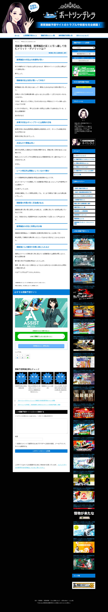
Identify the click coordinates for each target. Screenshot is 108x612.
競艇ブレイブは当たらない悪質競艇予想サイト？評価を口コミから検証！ (83, 472)
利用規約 (40, 600)
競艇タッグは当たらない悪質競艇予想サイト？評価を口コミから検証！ (83, 539)
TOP (36, 600)
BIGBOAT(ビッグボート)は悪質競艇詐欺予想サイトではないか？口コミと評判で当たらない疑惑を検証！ (83, 438)
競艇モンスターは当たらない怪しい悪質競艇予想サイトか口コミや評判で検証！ (83, 506)
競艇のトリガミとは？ (82, 167)
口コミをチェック (84, 60)
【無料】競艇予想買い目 (81, 188)
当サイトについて (82, 35)
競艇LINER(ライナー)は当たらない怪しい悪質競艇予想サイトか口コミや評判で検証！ (84, 287)
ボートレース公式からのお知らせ (83, 196)
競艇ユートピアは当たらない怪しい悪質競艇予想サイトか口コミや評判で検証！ (83, 371)
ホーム (17, 35)
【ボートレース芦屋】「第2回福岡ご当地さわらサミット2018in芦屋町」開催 (37, 405)
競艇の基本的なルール (82, 163)
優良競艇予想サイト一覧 (83, 53)
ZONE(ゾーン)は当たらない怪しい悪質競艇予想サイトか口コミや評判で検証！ (84, 522)
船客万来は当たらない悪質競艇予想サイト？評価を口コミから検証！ (83, 489)
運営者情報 (46, 600)
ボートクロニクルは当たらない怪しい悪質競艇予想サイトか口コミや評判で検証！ (83, 253)
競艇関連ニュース (79, 218)
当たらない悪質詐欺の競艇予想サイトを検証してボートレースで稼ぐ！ (54, 602)
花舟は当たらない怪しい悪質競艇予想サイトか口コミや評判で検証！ (83, 556)
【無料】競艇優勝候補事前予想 (82, 192)
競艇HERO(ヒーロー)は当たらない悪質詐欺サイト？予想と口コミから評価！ (84, 320)
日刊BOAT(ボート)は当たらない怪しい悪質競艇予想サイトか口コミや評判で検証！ (84, 354)
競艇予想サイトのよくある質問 (84, 170)
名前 (16, 436)
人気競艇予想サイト (30, 35)
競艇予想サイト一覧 (48, 35)
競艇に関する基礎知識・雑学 (58, 53)
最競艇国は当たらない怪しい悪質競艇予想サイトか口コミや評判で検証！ (83, 387)
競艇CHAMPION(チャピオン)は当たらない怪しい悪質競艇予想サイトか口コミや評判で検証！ (83, 337)
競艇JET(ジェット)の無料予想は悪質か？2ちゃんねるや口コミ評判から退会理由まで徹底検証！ (84, 421)
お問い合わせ (65, 600)
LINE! (27, 355)
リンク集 (78, 174)
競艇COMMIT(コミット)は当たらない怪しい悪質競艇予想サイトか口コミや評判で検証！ (84, 270)
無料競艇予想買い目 (66, 35)
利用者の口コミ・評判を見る (41, 346)
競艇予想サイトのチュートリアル (85, 159)
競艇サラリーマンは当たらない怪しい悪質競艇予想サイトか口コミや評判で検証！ (83, 303)
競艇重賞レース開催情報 (81, 211)
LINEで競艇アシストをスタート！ (41, 336)
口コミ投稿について (55, 600)
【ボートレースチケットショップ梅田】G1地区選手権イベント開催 (34, 401)
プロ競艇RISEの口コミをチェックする (83, 91)
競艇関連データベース (80, 214)
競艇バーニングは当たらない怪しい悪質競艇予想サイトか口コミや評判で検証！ (83, 405)
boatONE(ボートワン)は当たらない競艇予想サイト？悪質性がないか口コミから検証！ (83, 236)
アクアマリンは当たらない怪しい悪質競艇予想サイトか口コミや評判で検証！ (83, 455)
